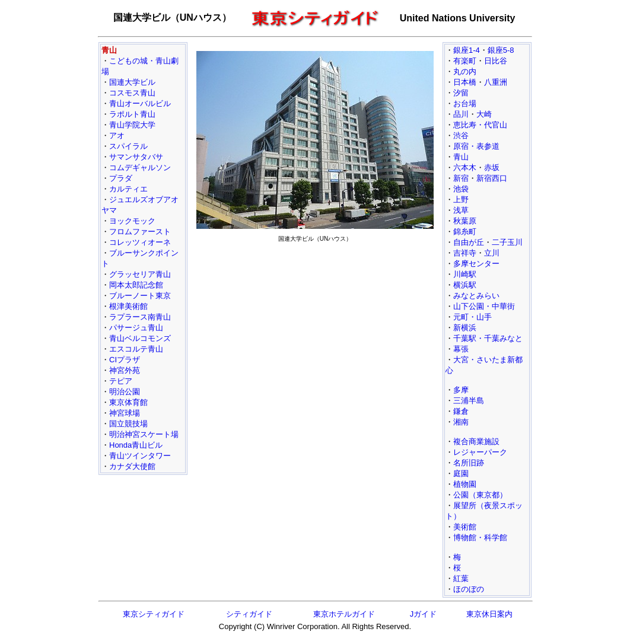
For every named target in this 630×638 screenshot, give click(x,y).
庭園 (461, 473)
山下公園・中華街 (484, 306)
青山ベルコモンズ (140, 338)
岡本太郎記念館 (136, 284)
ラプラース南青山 (140, 316)
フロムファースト (140, 231)
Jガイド (423, 614)
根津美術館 (128, 306)
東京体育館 (128, 402)
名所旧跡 (468, 462)
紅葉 (461, 578)
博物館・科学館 (480, 537)
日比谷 (495, 60)
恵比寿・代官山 (480, 124)
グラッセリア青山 (140, 274)
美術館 (464, 526)
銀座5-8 (501, 50)
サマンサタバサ (136, 156)
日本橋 (464, 82)
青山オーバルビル (140, 103)
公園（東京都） (480, 494)
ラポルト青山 (132, 114)
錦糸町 (464, 231)
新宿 (461, 178)
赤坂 (491, 167)
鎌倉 (461, 411)
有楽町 (464, 60)
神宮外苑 (124, 370)
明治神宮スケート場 (144, 434)
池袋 (461, 188)
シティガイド (249, 614)
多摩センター (476, 263)
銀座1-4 (466, 50)
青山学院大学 (132, 124)
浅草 (461, 210)
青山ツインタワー (140, 455)
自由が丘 (468, 242)
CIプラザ (124, 359)
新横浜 (464, 327)
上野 (461, 199)
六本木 (464, 167)
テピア (120, 381)
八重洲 (495, 82)
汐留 (461, 92)
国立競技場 (128, 423)
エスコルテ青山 (136, 348)
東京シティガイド (153, 614)
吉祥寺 (464, 252)
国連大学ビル (132, 82)
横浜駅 (464, 284)
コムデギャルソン (140, 167)
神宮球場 (124, 413)
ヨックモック (132, 220)
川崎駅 (464, 274)
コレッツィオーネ (140, 242)
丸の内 (464, 71)
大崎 (484, 114)
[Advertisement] (315, 330)
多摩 (461, 389)
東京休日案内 (489, 614)
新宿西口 (491, 178)
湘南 (461, 421)
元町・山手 (472, 316)
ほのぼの (468, 589)
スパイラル (128, 146)
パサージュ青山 (136, 327)
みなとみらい (476, 295)
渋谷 (461, 135)
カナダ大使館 (132, 466)
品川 (461, 114)
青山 (461, 156)
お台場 (464, 103)
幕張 (461, 348)
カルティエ (128, 188)
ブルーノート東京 (140, 295)
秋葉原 (464, 220)
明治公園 (124, 391)
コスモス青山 (132, 92)
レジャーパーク (480, 452)
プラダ (120, 178)
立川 (491, 252)
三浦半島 (468, 400)
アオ (117, 135)
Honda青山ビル (136, 445)
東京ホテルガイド (344, 614)
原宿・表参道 (476, 146)
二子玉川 (507, 242)
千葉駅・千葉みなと (488, 338)
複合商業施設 (476, 441)
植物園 (464, 484)
